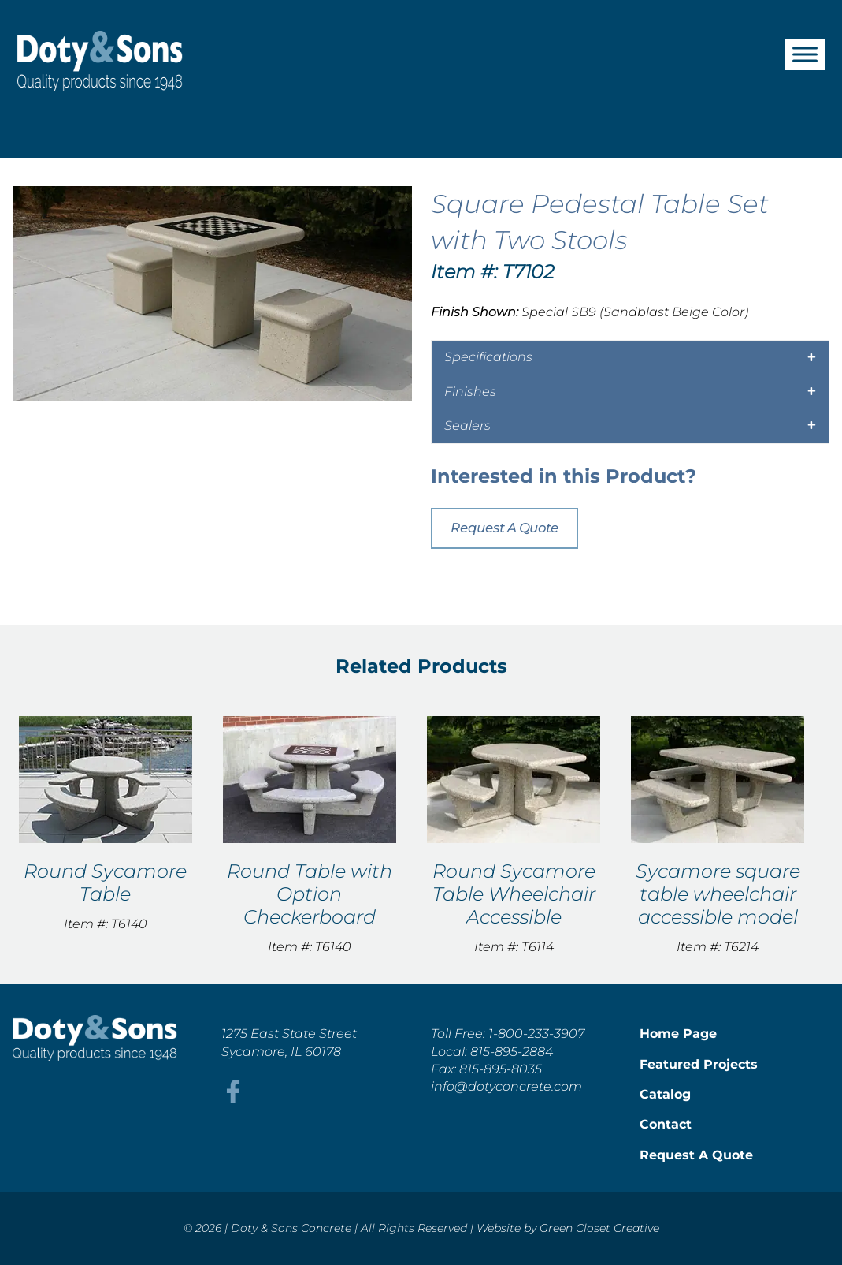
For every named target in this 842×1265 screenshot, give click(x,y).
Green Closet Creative (599, 1228)
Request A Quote (504, 528)
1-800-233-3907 (536, 1033)
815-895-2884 (511, 1051)
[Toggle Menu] (805, 54)
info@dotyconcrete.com (506, 1086)
